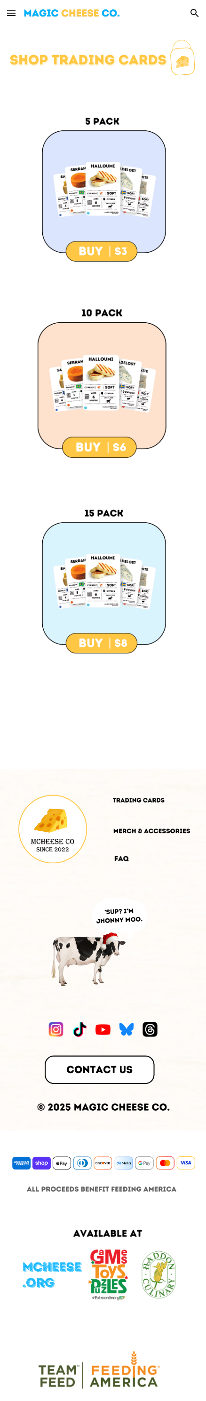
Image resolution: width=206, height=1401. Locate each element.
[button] (11, 13)
